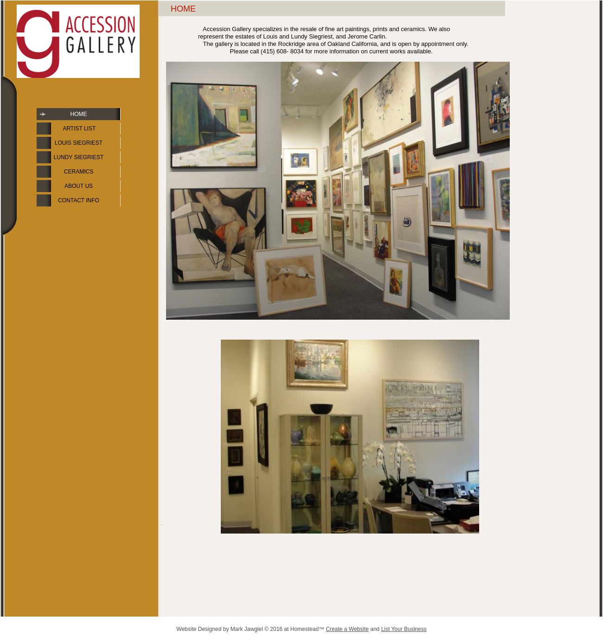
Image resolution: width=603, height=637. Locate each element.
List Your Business (404, 629)
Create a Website (347, 629)
